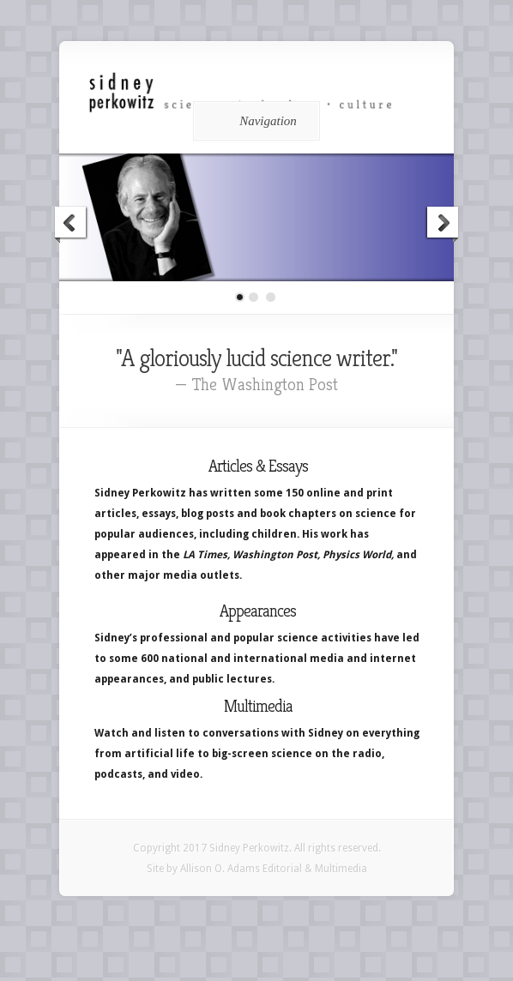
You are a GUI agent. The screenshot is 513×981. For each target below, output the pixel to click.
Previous (71, 225)
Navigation (253, 121)
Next (442, 225)
